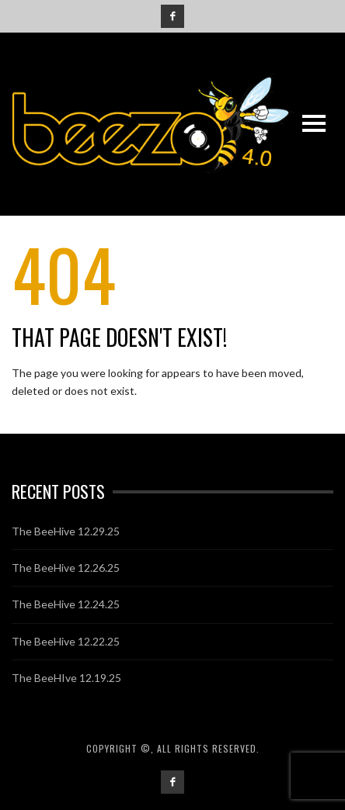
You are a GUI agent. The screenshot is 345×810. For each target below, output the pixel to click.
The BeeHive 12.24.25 (66, 604)
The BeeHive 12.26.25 (66, 567)
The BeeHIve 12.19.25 (66, 677)
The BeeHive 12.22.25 (66, 641)
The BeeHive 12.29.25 (66, 531)
